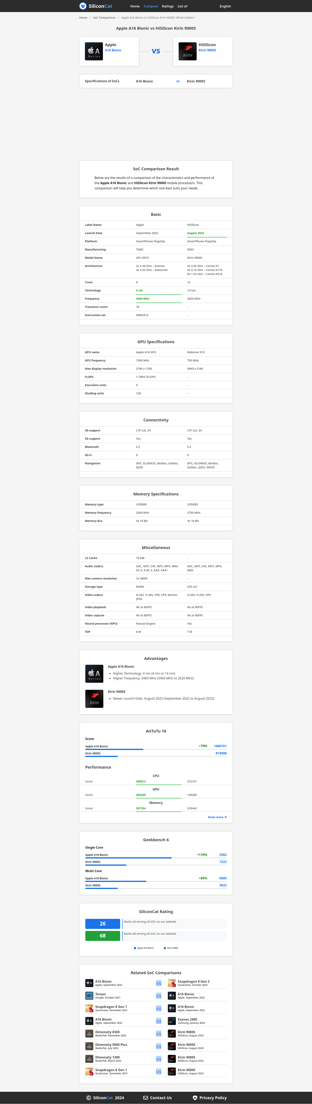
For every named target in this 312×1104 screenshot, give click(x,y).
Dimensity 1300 (107, 1057)
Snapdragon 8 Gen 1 (111, 1007)
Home (135, 6)
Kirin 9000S (207, 50)
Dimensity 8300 (107, 1032)
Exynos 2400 (187, 1019)
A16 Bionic (113, 50)
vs (159, 983)
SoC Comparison (104, 17)
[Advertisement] (156, 124)
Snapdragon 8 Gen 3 (193, 981)
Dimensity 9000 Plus (111, 1045)
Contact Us (161, 1098)
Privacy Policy (213, 1098)
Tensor (100, 994)
